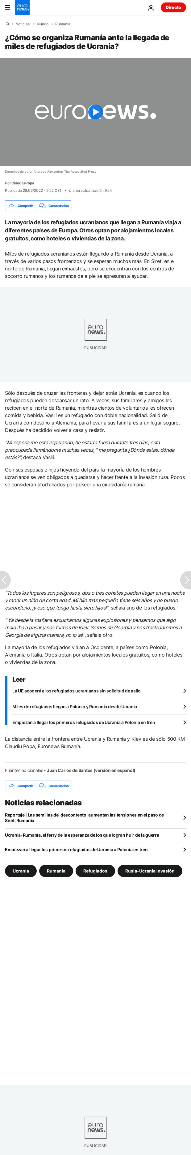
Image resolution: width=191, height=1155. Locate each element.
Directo (173, 7)
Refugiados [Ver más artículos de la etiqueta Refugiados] (95, 870)
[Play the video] (95, 112)
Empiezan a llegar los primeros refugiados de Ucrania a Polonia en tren (83, 722)
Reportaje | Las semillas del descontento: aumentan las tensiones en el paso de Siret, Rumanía (84, 817)
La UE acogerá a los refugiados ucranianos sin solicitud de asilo (76, 690)
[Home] (7, 24)
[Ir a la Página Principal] (22, 7)
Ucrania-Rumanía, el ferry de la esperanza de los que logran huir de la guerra (82, 835)
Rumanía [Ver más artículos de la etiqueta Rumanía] (56, 870)
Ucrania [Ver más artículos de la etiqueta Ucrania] (21, 870)
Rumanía (62, 24)
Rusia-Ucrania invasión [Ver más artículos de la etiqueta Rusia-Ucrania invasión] (150, 870)
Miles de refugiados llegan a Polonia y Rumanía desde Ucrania (74, 706)
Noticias (22, 24)
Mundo (42, 24)
